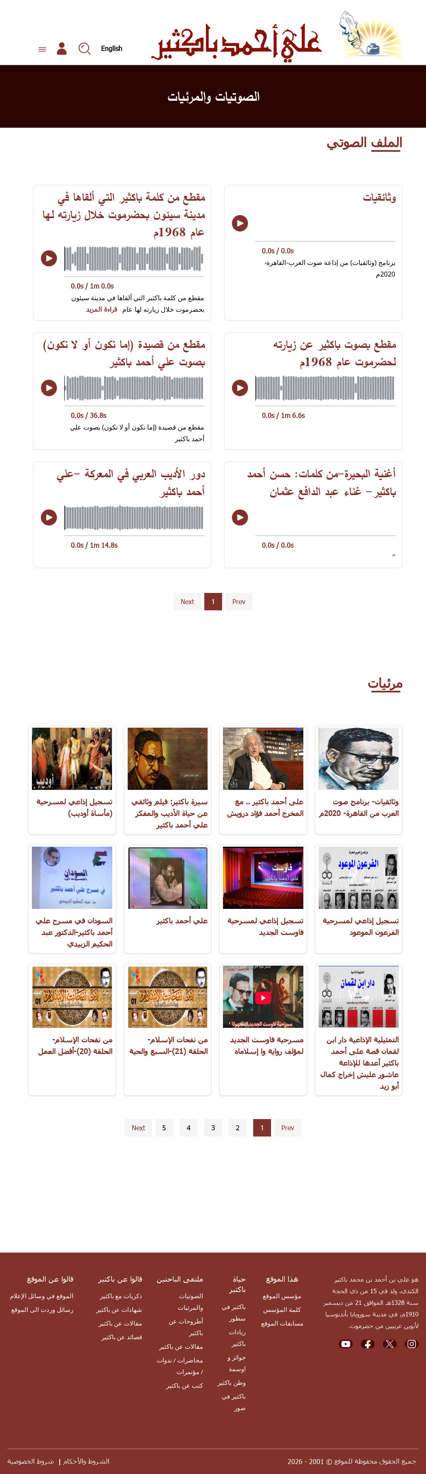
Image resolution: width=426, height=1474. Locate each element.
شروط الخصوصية (30, 1461)
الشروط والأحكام (86, 1461)
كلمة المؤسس (282, 1309)
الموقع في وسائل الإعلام (41, 1296)
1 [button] (213, 601)
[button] (238, 602)
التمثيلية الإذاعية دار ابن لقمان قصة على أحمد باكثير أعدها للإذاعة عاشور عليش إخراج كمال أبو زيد (359, 1062)
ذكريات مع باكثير (121, 1296)
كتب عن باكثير (184, 1385)
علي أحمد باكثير (182, 920)
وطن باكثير (232, 1382)
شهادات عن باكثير (119, 1309)
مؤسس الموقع (282, 1296)
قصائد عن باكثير (122, 1337)
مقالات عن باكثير (181, 1346)
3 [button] (213, 1127)
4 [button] (189, 1127)
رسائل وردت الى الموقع (42, 1309)
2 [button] (238, 1127)
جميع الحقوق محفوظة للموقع (375, 1461)
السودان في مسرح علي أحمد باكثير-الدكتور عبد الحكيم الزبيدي (74, 931)
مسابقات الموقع (282, 1323)
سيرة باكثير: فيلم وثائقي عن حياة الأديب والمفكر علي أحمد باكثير (169, 812)
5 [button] (164, 1127)
